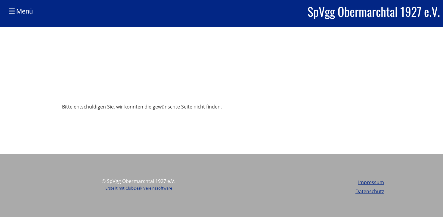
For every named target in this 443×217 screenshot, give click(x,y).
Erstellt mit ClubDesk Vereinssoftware (138, 188)
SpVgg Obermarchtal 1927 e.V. (374, 11)
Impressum (371, 182)
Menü (21, 11)
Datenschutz (369, 191)
